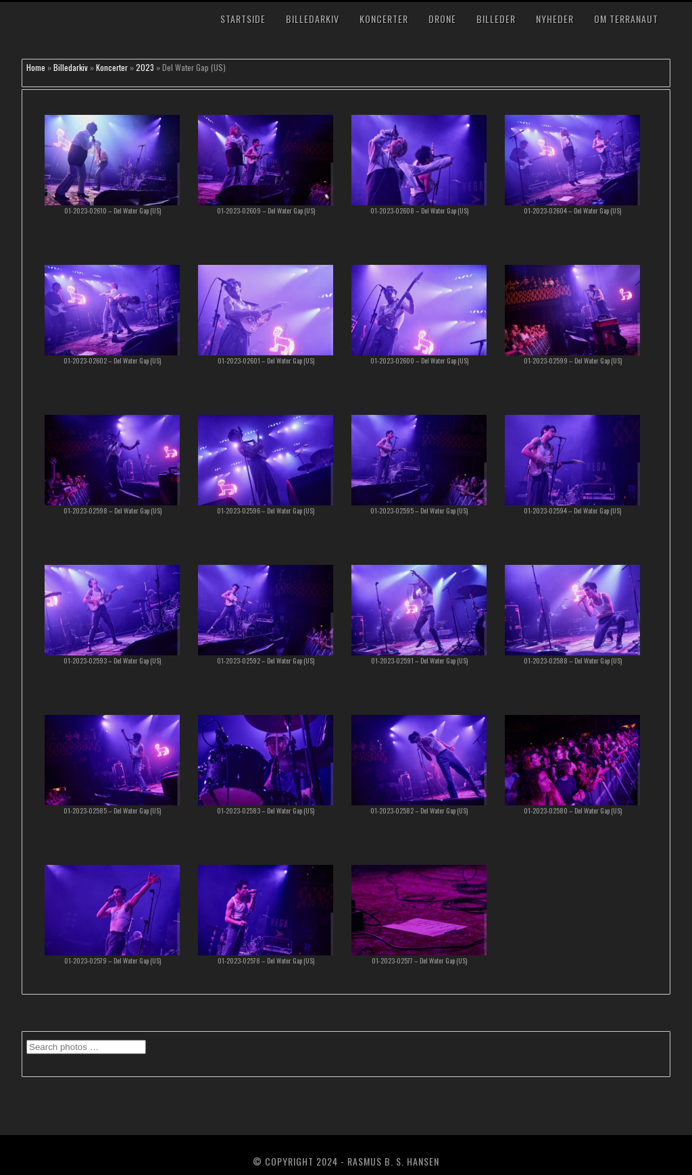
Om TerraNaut (626, 18)
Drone (442, 18)
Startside (243, 18)
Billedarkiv (312, 18)
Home (35, 67)
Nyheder (555, 18)
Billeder (496, 18)
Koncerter (384, 18)
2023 (145, 67)
